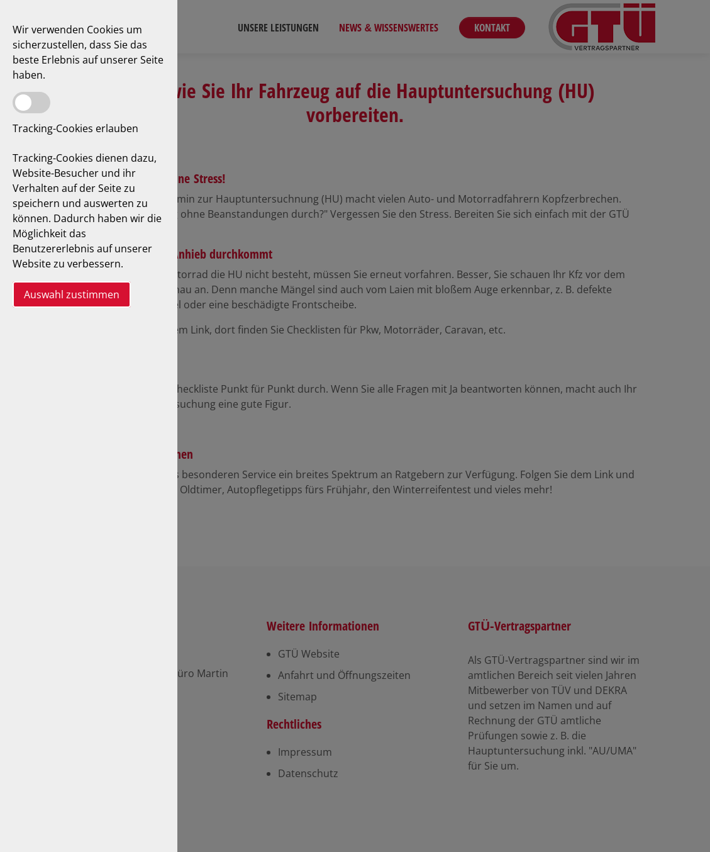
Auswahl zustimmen (71, 294)
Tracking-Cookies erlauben (75, 128)
